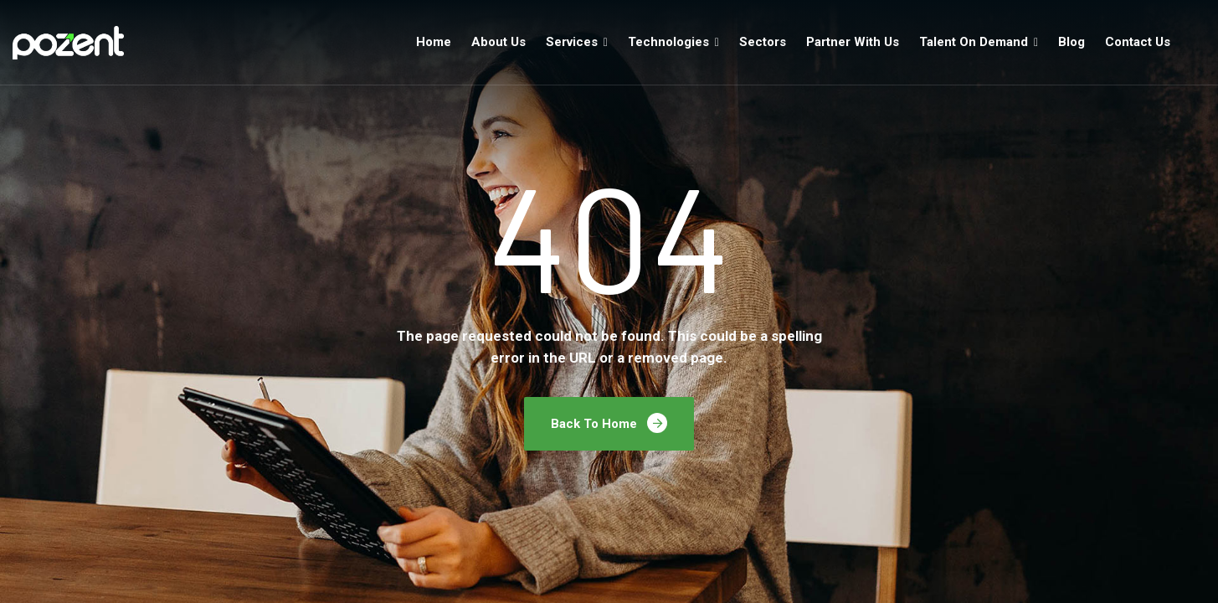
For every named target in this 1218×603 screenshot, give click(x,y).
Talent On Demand (973, 41)
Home (433, 41)
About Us (498, 41)
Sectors (762, 41)
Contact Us (1137, 41)
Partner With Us (852, 41)
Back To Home (609, 423)
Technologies (668, 41)
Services (572, 41)
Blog (1071, 41)
